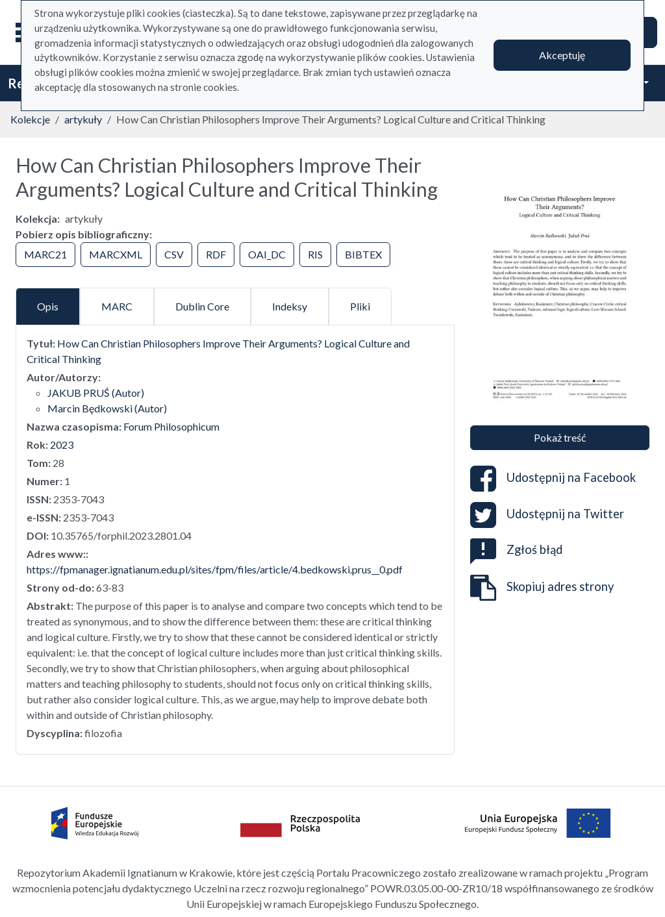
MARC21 (45, 254)
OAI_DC (267, 254)
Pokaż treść (560, 437)
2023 (61, 444)
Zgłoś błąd (516, 549)
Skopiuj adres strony (542, 588)
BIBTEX (363, 254)
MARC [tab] (116, 306)
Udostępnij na (553, 479)
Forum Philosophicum (171, 426)
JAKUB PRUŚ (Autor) (95, 392)
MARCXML (115, 254)
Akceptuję (562, 55)
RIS (315, 254)
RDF (216, 254)
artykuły (83, 119)
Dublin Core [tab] (202, 306)
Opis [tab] (47, 306)
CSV (174, 254)
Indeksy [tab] (289, 306)
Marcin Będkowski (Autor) (107, 408)
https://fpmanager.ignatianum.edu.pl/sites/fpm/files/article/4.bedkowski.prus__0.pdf (215, 569)
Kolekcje (30, 119)
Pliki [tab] (360, 306)
